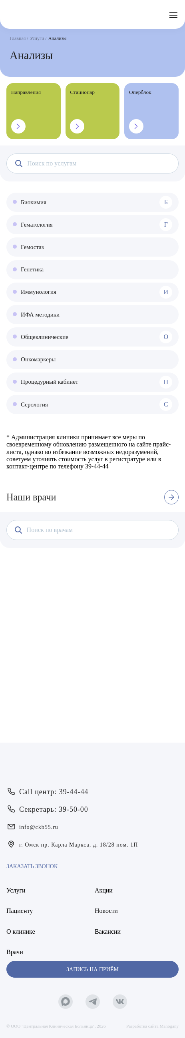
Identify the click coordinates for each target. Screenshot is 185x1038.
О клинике (20, 931)
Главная (18, 38)
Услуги (37, 38)
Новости (106, 910)
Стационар (82, 111)
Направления (26, 111)
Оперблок (140, 111)
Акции (104, 890)
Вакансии (108, 931)
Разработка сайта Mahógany (152, 1026)
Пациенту (19, 910)
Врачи (14, 951)
